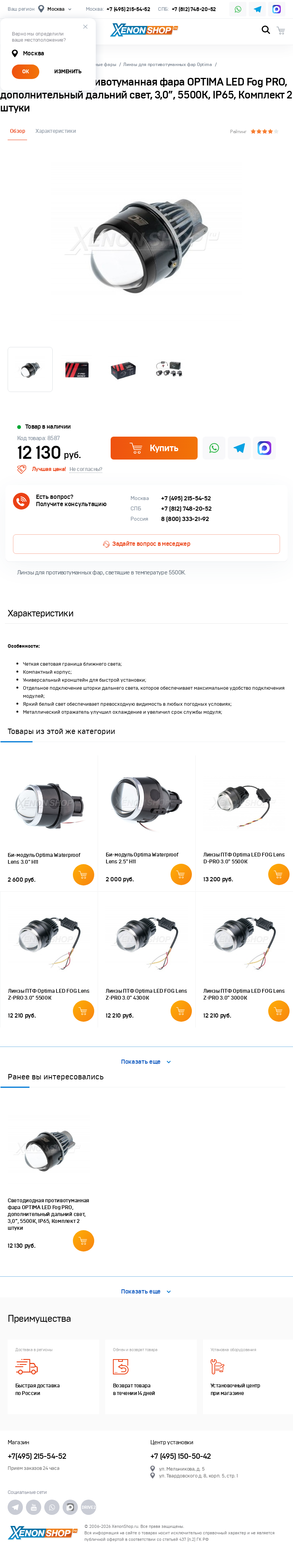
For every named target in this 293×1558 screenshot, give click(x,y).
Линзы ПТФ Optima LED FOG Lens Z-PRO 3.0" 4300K (146, 994)
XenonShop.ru (125, 1526)
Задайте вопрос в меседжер (146, 544)
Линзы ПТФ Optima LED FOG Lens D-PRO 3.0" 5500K (244, 858)
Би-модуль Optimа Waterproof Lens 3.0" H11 (44, 858)
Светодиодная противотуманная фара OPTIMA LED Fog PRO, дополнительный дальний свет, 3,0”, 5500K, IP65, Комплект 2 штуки (48, 1214)
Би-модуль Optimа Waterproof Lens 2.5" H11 (142, 858)
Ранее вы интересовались (56, 1076)
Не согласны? (85, 469)
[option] (146, 242)
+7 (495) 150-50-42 (180, 1456)
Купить (153, 448)
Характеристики (55, 131)
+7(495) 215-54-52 (37, 1456)
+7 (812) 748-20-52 (194, 9)
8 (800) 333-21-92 (185, 519)
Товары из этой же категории (61, 731)
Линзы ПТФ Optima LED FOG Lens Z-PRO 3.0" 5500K (49, 994)
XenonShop (144, 30)
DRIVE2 (88, 1507)
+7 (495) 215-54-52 (128, 9)
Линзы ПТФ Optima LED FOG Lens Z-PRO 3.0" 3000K (244, 994)
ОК (25, 71)
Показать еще (146, 1062)
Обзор (17, 131)
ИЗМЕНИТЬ (67, 71)
